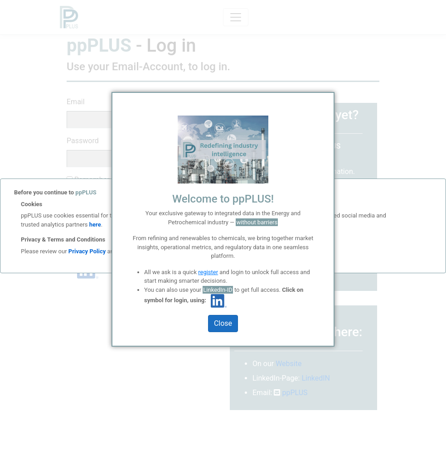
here (94, 224)
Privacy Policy (87, 251)
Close (223, 323)
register (208, 272)
